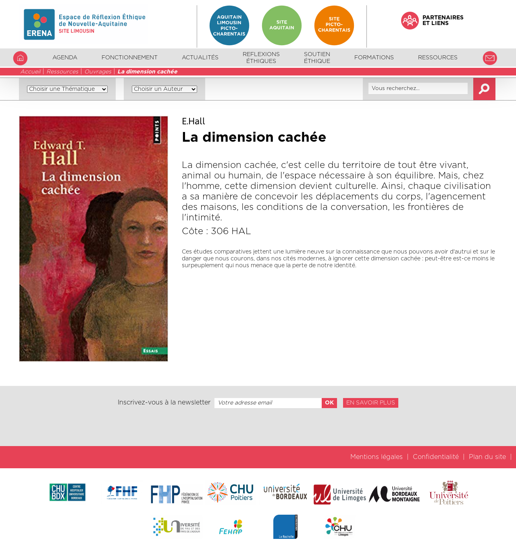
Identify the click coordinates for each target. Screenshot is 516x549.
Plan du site (487, 457)
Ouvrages (97, 72)
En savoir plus (370, 403)
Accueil (30, 72)
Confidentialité (436, 457)
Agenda (64, 58)
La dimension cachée (147, 72)
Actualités (200, 58)
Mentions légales (376, 457)
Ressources (62, 72)
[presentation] (258, 427)
